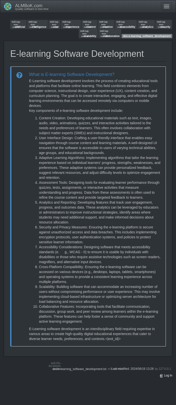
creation (106, 24)
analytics (146, 24)
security (164, 24)
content (89, 24)
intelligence (37, 24)
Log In (165, 375)
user (54, 24)
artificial (18, 24)
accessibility (125, 24)
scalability (88, 33)
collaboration (109, 33)
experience (70, 24)
